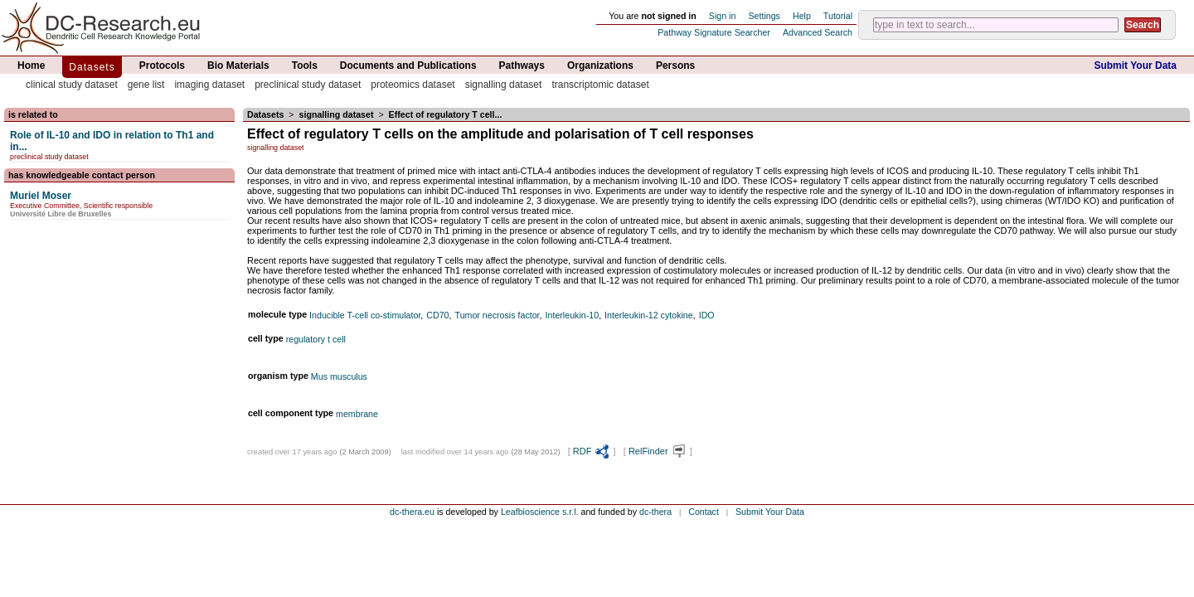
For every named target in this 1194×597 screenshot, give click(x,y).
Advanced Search (817, 32)
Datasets (91, 67)
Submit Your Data (1135, 65)
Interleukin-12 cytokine (648, 315)
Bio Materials (238, 65)
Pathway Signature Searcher (714, 32)
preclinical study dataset (308, 84)
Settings (764, 16)
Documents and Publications (408, 65)
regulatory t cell (316, 339)
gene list (146, 84)
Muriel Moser (40, 195)
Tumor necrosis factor (497, 315)
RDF (592, 451)
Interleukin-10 (572, 315)
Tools (305, 65)
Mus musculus (339, 376)
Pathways (522, 65)
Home (31, 65)
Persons (675, 65)
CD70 (437, 315)
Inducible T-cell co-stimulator (364, 315)
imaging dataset (209, 84)
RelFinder (658, 451)
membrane (357, 414)
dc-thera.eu (412, 512)
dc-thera (655, 512)
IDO (707, 315)
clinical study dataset (72, 84)
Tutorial (837, 16)
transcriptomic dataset (599, 84)
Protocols (162, 65)
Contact (703, 512)
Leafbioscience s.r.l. (540, 512)
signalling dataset (503, 84)
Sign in (722, 16)
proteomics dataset (412, 84)
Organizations (600, 65)
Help (802, 16)
